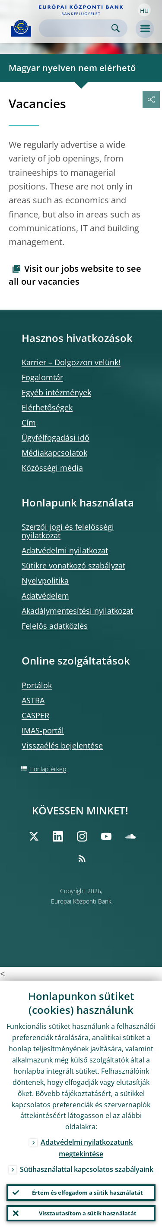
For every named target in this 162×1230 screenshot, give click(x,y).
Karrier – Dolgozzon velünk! (71, 362)
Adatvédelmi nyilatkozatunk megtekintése (87, 1148)
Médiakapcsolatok (54, 452)
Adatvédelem (45, 595)
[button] (144, 9)
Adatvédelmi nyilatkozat (65, 550)
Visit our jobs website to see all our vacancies (75, 275)
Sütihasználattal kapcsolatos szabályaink (86, 1169)
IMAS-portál (43, 730)
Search (115, 28)
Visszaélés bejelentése (62, 745)
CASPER (35, 715)
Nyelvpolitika (45, 580)
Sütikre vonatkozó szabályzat (73, 565)
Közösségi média (52, 468)
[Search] (76, 28)
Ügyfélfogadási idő (55, 437)
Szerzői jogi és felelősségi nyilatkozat (68, 531)
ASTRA (33, 700)
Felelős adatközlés (55, 626)
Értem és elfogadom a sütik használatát (87, 1192)
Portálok (37, 685)
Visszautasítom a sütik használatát (88, 1213)
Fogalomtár (42, 377)
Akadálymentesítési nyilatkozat (77, 611)
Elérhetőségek (47, 407)
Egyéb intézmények (56, 392)
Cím (29, 422)
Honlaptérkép (47, 769)
